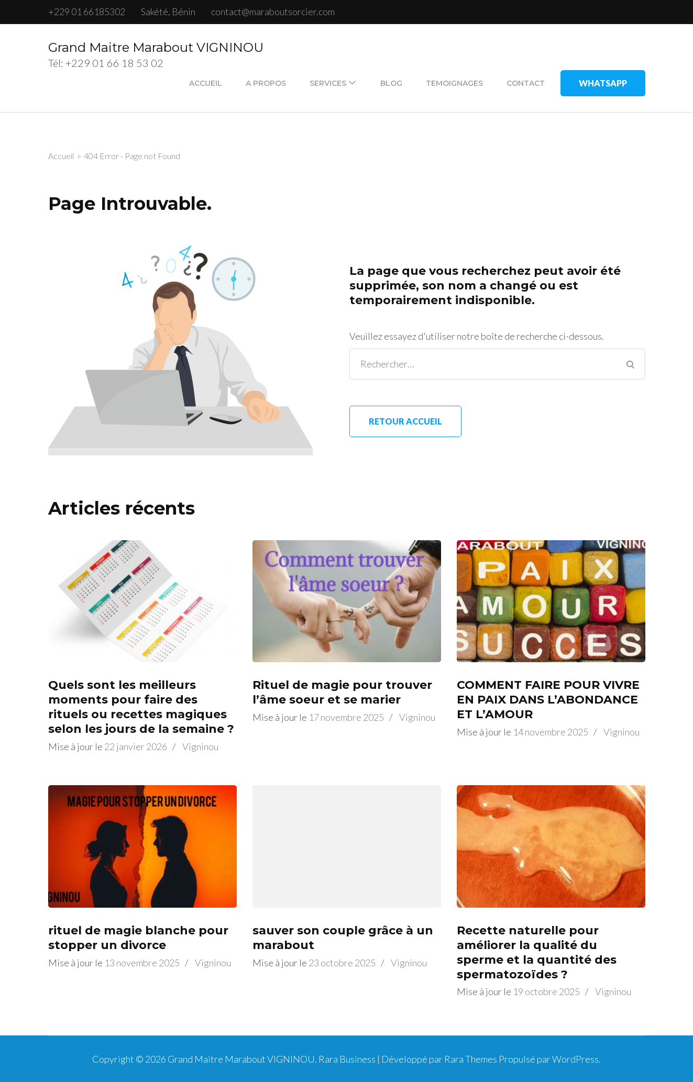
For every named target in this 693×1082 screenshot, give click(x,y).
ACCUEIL (205, 83)
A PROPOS (266, 83)
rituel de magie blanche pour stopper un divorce (138, 937)
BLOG (391, 83)
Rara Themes (470, 1059)
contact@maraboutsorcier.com (273, 11)
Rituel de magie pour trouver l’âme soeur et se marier (342, 692)
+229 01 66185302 (86, 11)
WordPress (575, 1059)
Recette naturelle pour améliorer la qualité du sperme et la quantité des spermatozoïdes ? (537, 952)
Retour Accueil (405, 421)
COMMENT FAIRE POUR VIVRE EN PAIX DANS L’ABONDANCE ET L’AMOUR (548, 699)
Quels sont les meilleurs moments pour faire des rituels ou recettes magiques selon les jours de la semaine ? (141, 707)
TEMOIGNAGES (454, 83)
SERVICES (328, 83)
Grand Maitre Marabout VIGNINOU (155, 47)
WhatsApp (603, 83)
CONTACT (526, 83)
